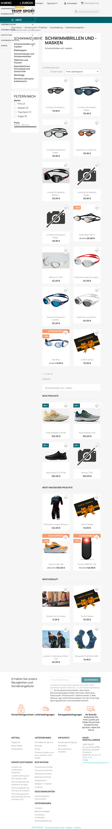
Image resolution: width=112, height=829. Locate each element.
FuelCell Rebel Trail (87, 432)
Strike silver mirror (87, 235)
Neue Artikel (16, 745)
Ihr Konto (64, 737)
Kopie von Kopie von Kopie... (87, 277)
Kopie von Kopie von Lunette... (56, 318)
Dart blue (56, 359)
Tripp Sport (24, 112)
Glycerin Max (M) (56, 564)
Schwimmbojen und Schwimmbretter (24, 55)
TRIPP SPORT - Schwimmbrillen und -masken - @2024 (56, 827)
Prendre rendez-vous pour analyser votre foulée (44, 755)
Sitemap (38, 745)
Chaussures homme (44, 767)
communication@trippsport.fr (95, 762)
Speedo (23, 108)
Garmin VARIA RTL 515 (87, 564)
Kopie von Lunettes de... (87, 150)
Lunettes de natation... (56, 107)
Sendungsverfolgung (67, 742)
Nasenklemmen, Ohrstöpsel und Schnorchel (22, 69)
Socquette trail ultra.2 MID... (87, 656)
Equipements (41, 780)
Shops (37, 749)
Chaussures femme (43, 770)
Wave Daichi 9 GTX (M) (56, 472)
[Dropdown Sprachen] (52, 3)
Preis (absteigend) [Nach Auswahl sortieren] (82, 71)
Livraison (38, 808)
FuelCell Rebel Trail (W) (56, 432)
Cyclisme (39, 787)
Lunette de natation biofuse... (56, 193)
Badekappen (20, 50)
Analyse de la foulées (56, 616)
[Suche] (87, 11)
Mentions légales (42, 811)
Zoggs (22, 116)
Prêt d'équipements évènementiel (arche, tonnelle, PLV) (20, 797)
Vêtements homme (43, 773)
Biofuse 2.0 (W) (56, 277)
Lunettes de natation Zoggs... (87, 108)
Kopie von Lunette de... (87, 317)
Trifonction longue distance (55, 524)
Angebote (15, 742)
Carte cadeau (87, 359)
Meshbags (19, 75)
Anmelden (62, 745)
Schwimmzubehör (29, 38)
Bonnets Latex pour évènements (24, 80)
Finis (21, 104)
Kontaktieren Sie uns (44, 742)
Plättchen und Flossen (21, 61)
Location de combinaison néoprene (17, 770)
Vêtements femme (43, 777)
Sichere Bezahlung (43, 821)
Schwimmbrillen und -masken (25, 45)
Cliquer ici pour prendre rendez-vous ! (27, 4)
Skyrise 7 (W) (87, 472)
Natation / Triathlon (43, 784)
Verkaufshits (17, 749)
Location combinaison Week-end (56, 657)
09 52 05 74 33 (91, 756)
